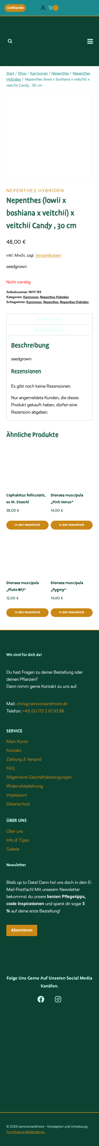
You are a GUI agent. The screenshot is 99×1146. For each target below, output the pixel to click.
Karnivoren (31, 297)
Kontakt (13, 750)
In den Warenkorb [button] (27, 525)
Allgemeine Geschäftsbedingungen (39, 777)
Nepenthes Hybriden (35, 190)
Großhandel (15, 8)
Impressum (16, 795)
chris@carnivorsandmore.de (42, 703)
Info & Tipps (17, 840)
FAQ (10, 768)
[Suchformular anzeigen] (10, 41)
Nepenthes (50, 302)
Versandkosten (48, 255)
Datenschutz (18, 803)
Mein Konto (17, 741)
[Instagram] (58, 999)
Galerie (12, 849)
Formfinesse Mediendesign (25, 1132)
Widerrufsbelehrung (24, 786)
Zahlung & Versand (23, 759)
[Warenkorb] (53, 8)
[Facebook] (41, 999)
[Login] (43, 8)
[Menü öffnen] (92, 41)
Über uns (14, 831)
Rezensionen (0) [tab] (49, 330)
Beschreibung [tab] (49, 319)
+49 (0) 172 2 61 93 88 (43, 711)
